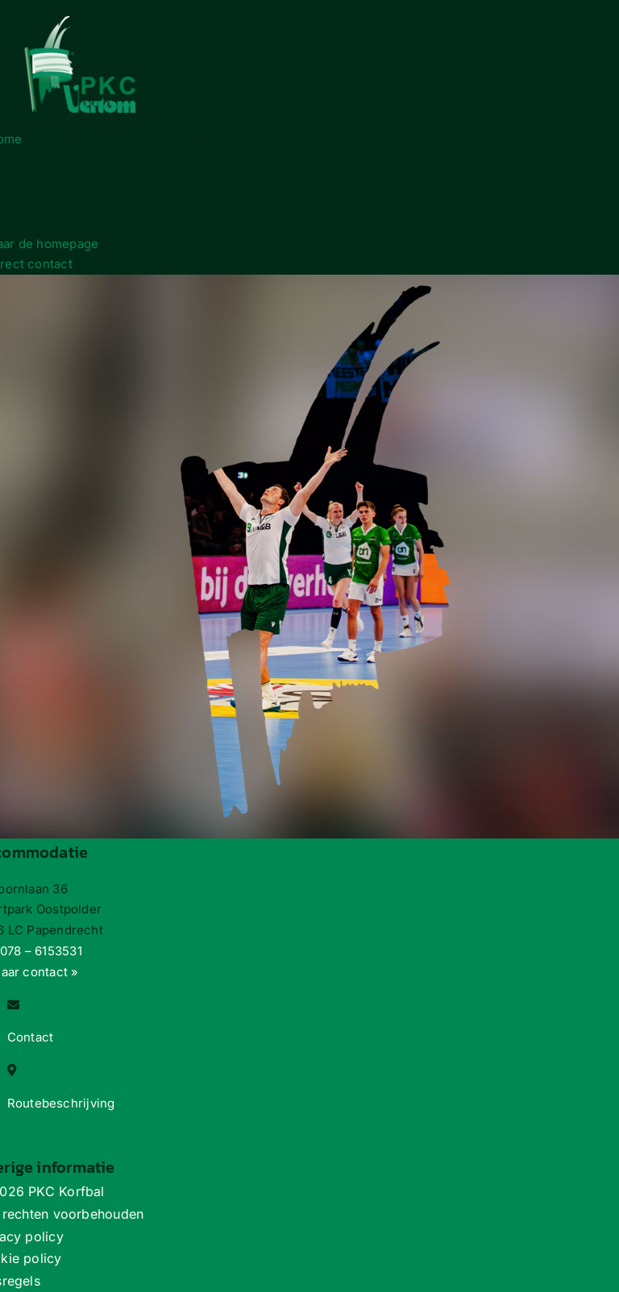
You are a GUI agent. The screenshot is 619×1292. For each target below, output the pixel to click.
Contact (30, 1037)
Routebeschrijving (61, 1103)
